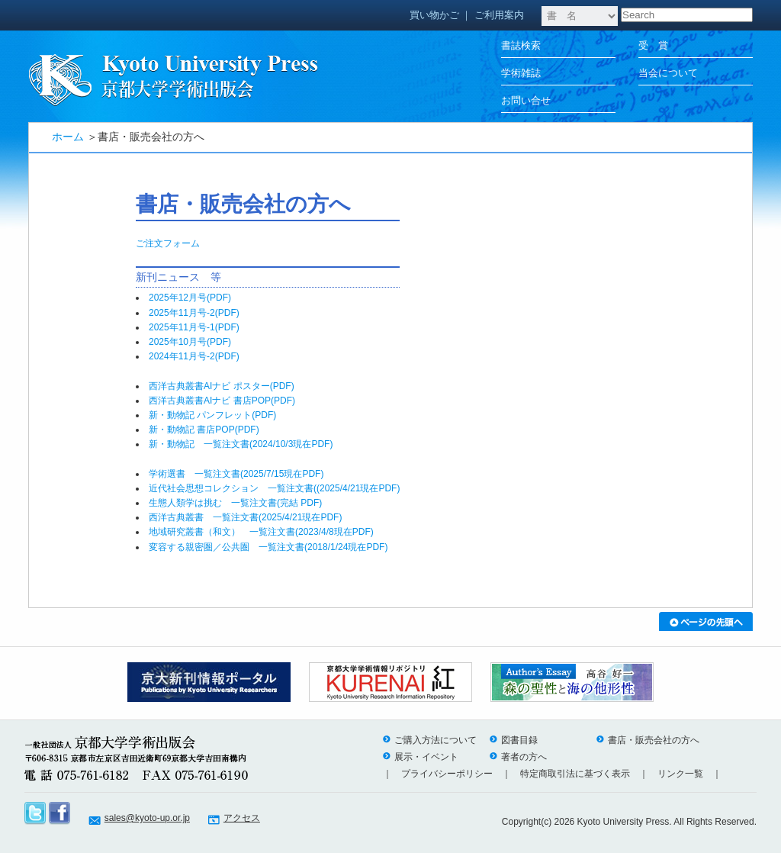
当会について (668, 73)
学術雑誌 (521, 73)
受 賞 (653, 45)
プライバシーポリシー (447, 773)
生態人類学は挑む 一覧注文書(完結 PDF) (235, 502)
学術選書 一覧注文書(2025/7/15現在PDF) (236, 473)
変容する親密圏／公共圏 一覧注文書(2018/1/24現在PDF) (268, 547)
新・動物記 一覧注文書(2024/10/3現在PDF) (241, 444)
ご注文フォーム (168, 243)
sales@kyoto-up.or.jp (147, 818)
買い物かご (434, 15)
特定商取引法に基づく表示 (575, 773)
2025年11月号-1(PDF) (199, 327)
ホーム (68, 136)
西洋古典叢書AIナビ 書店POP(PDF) (222, 400)
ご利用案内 (499, 15)
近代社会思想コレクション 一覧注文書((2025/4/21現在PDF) (274, 488)
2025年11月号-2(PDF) (199, 312)
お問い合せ (526, 100)
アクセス (241, 818)
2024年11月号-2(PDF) (199, 356)
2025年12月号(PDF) (194, 297)
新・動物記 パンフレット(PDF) (212, 415)
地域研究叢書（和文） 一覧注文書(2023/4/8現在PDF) (261, 531)
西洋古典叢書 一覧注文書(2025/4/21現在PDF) (245, 517)
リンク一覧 (680, 773)
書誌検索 (521, 45)
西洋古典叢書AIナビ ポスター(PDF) (221, 386)
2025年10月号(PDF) (194, 341)
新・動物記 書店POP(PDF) (204, 429)
